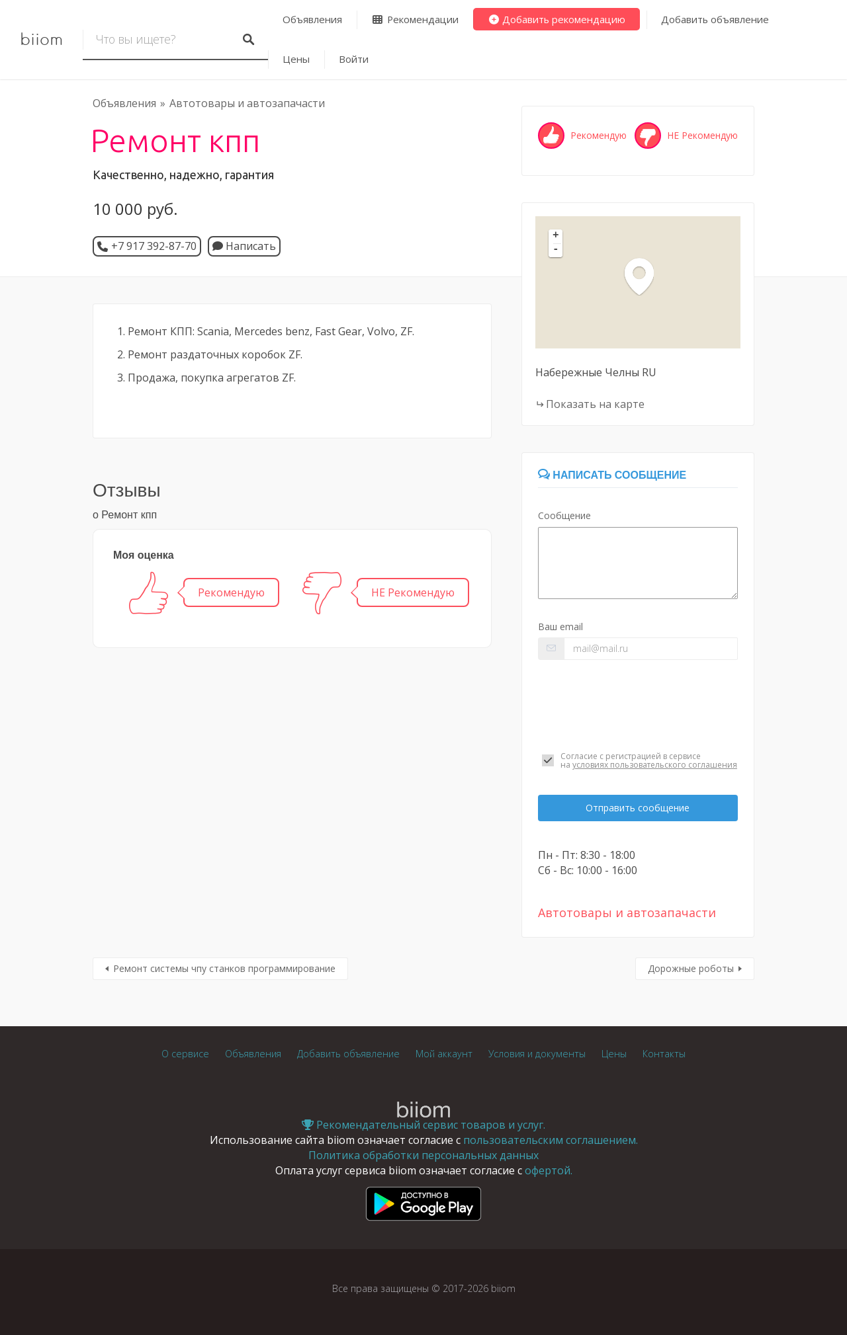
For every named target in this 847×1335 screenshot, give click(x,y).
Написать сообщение (612, 475)
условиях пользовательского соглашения (654, 764)
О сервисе (185, 1053)
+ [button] (556, 236)
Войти (354, 58)
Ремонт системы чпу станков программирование (224, 968)
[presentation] (638, 705)
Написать (244, 246)
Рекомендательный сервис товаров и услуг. (423, 1124)
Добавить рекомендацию (557, 19)
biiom (41, 39)
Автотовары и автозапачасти (247, 103)
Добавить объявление (715, 19)
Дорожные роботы (691, 968)
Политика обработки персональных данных (423, 1155)
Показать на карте (595, 404)
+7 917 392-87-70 (154, 246)
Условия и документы (537, 1053)
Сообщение (564, 515)
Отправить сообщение (638, 807)
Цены (296, 58)
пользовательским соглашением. (550, 1140)
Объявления (312, 19)
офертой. (548, 1170)
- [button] (556, 250)
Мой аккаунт (444, 1053)
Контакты (664, 1053)
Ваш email (560, 626)
